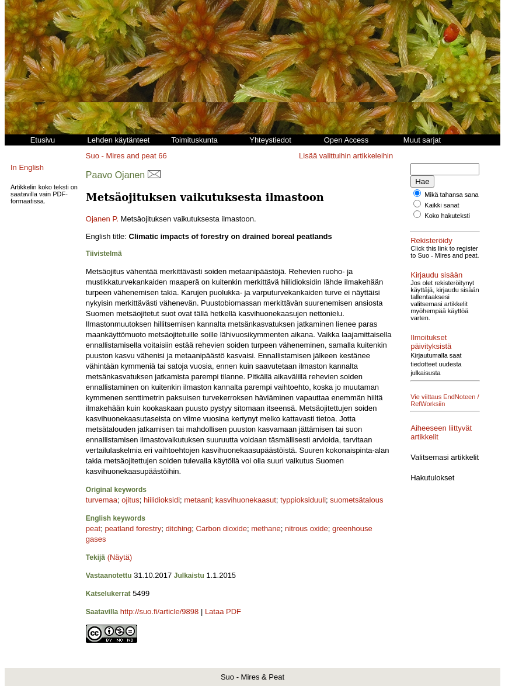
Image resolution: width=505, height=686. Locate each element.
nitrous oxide (306, 528)
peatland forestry (133, 528)
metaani (197, 500)
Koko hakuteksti (447, 215)
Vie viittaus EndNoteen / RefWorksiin (444, 400)
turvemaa (101, 500)
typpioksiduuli (303, 500)
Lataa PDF (223, 611)
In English (27, 167)
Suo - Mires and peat (121, 155)
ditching (178, 528)
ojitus (130, 500)
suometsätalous (356, 500)
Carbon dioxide (221, 528)
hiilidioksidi (162, 500)
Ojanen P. (102, 218)
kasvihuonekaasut (245, 500)
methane (266, 528)
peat (93, 528)
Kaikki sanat (441, 205)
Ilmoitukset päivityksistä (430, 342)
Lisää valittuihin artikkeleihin (346, 155)
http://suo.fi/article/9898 (159, 611)
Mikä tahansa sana (451, 194)
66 (162, 155)
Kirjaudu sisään (436, 275)
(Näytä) (120, 557)
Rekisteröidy (431, 240)
